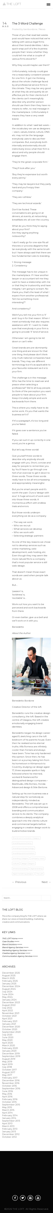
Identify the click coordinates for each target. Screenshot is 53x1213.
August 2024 (9, 989)
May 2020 (7, 1040)
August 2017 (8, 1072)
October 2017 (9, 1069)
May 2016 (7, 1094)
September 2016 (11, 1088)
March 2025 (8, 978)
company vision (37, 858)
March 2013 (8, 1126)
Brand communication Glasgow (26, 838)
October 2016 (9, 1085)
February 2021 (9, 1021)
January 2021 (9, 1024)
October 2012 (9, 1137)
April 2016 (7, 1096)
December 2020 (11, 1026)
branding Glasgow (20, 858)
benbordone (30, 29)
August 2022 (9, 1005)
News (42, 29)
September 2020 (11, 1032)
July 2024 (7, 991)
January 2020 (9, 1050)
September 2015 (11, 1104)
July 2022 (7, 1007)
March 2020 (8, 1045)
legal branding (37, 869)
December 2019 (11, 1053)
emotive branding (20, 869)
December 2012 (11, 1134)
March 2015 (8, 1110)
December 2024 (11, 986)
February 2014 (10, 1115)
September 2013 (11, 1120)
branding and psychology (23, 848)
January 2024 (9, 999)
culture (16, 863)
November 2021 (10, 1013)
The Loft (39, 874)
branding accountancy (22, 843)
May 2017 (7, 1075)
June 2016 (7, 1091)
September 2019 (11, 1056)
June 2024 (7, 994)
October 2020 (9, 1029)
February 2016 (9, 1099)
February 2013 (9, 1128)
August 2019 (8, 1059)
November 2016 (10, 1083)
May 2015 (7, 1107)
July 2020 (7, 1034)
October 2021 (9, 1015)
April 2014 (7, 1112)
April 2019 (7, 1064)
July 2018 (7, 1067)
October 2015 (9, 1102)
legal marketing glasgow (23, 874)
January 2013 (9, 1131)
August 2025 (9, 975)
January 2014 (9, 1118)
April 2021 (7, 1018)
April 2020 (7, 1042)
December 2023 (11, 1002)
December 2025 (11, 972)
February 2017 (9, 1077)
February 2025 (10, 981)
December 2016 (11, 1080)
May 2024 (7, 997)
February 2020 (10, 1048)
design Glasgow (28, 863)
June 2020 (7, 1037)
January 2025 (9, 983)
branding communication (23, 853)
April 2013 (7, 1123)
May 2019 (7, 1061)
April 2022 (7, 1010)
